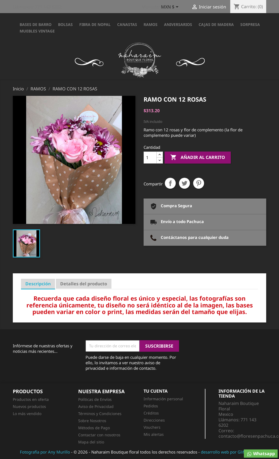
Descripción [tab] (38, 284)
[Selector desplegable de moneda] (170, 7)
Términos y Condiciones (100, 413)
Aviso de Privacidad (96, 406)
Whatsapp (261, 454)
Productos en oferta (31, 399)
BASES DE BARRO (35, 24)
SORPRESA (250, 24)
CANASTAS (127, 24)
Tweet (184, 183)
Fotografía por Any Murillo (45, 452)
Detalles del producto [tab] (83, 284)
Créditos (151, 413)
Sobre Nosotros (92, 420)
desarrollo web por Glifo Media (230, 452)
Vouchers (152, 427)
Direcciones (154, 420)
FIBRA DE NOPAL (95, 24)
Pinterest (198, 183)
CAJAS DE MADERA (216, 24)
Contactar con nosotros (99, 434)
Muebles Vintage (37, 31)
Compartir (170, 183)
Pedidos (151, 405)
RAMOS (150, 24)
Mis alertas (154, 434)
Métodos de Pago (94, 427)
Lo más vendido (27, 413)
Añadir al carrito (197, 157)
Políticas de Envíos (95, 399)
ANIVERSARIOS (178, 24)
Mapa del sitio (91, 442)
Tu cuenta (156, 391)
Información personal (163, 398)
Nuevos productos (29, 406)
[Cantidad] (150, 158)
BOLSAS (65, 24)
